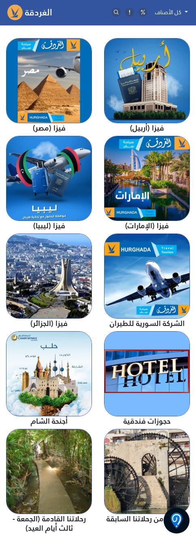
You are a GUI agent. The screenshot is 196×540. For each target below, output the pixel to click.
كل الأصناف (169, 12)
